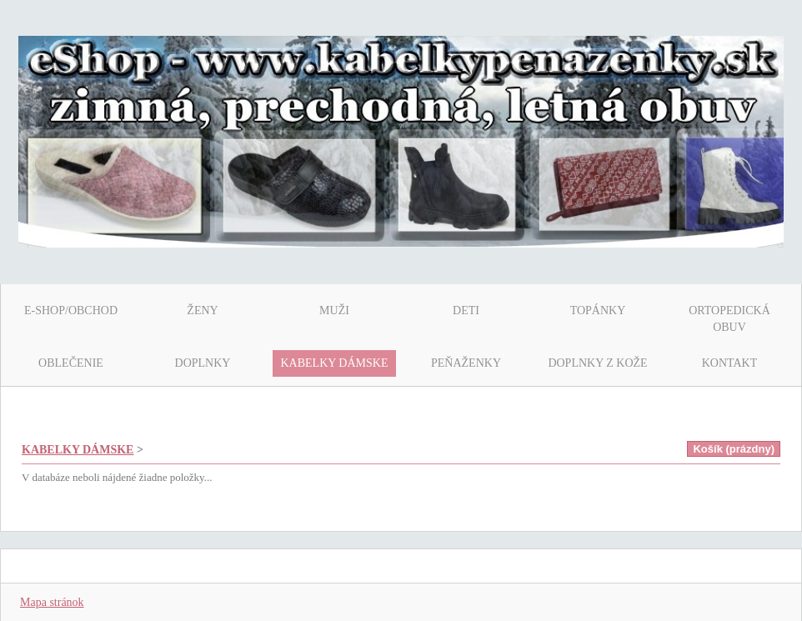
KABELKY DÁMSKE (77, 449)
